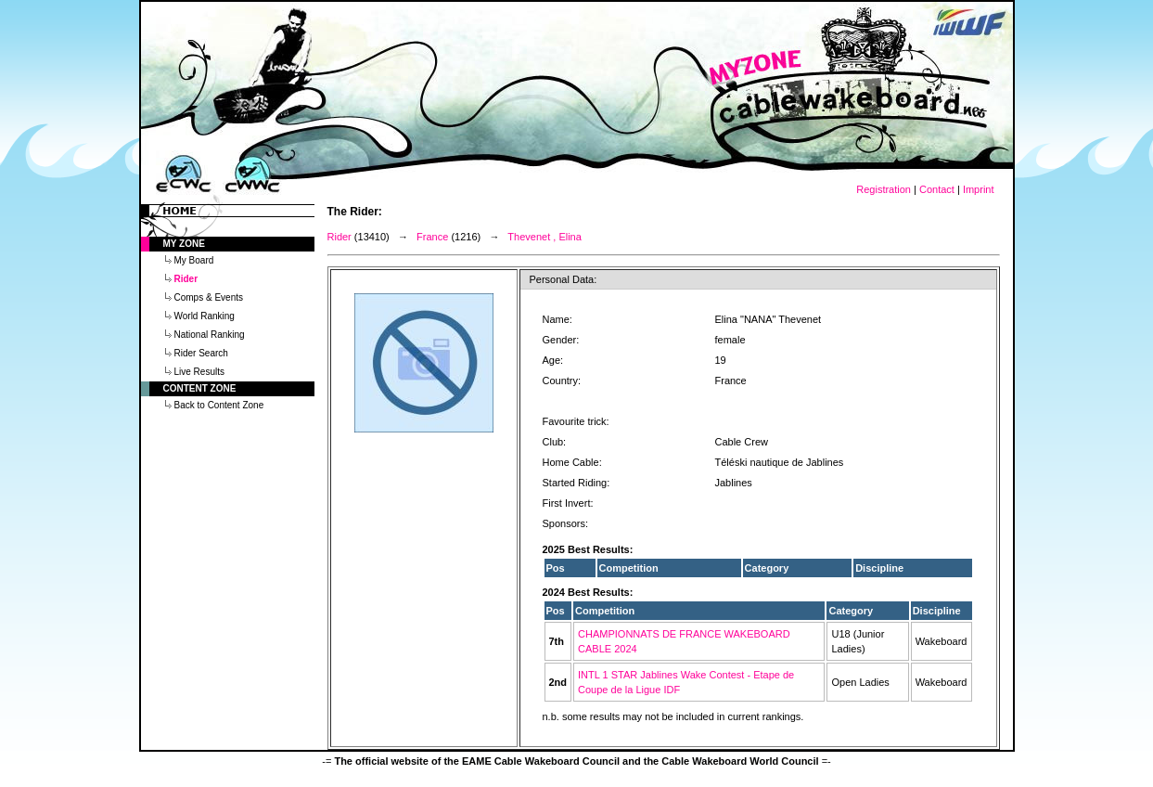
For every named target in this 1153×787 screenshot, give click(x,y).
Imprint (978, 189)
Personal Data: (563, 279)
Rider (339, 236)
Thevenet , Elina (544, 236)
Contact (936, 189)
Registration (883, 189)
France (432, 236)
